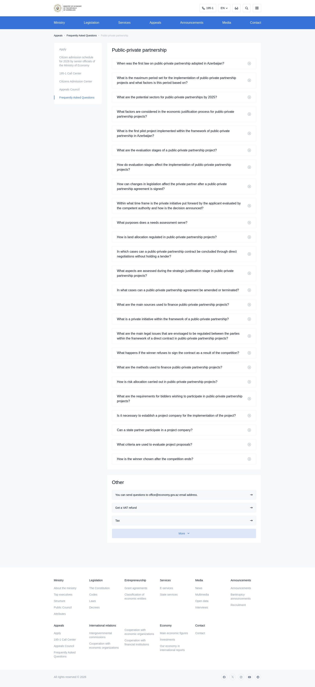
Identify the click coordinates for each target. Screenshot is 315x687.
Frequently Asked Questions (82, 35)
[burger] (257, 8)
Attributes (60, 613)
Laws (92, 601)
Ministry (59, 22)
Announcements (192, 22)
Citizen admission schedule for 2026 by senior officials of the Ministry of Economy (77, 61)
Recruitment (238, 605)
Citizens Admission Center (75, 81)
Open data (201, 601)
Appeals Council (69, 89)
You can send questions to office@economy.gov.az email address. (184, 494)
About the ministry (65, 588)
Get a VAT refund (184, 507)
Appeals (155, 22)
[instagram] (241, 677)
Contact (255, 22)
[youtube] (249, 677)
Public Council (63, 607)
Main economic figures (174, 633)
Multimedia (202, 594)
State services (169, 594)
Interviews (201, 607)
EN (223, 8)
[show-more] (184, 533)
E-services (166, 588)
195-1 (208, 8)
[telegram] (258, 677)
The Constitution (99, 588)
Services (124, 22)
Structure (59, 601)
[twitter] (232, 677)
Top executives (63, 594)
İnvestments (167, 639)
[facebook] (224, 677)
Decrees (94, 607)
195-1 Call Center (70, 73)
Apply (62, 49)
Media (226, 22)
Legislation (91, 22)
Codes (93, 594)
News (198, 588)
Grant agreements (136, 588)
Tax (184, 520)
